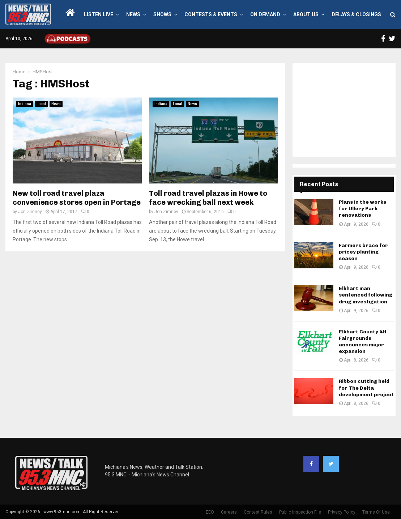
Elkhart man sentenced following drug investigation (365, 294)
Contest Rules (258, 512)
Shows (162, 14)
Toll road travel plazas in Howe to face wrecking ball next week (208, 198)
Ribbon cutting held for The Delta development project (366, 387)
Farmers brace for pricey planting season (363, 251)
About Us (306, 14)
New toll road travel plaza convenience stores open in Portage (77, 198)
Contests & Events (210, 14)
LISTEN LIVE (98, 14)
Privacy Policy (341, 512)
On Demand (265, 14)
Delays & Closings (356, 14)
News (133, 14)
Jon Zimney (30, 211)
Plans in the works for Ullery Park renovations (362, 208)
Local (41, 104)
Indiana (24, 104)
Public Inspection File (300, 512)
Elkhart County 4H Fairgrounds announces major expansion (362, 342)
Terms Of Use (376, 512)
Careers (229, 512)
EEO (210, 512)
